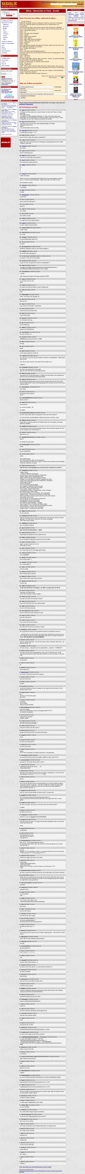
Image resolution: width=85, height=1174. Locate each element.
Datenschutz (68, 2)
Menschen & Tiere (7, 22)
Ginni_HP (24, 130)
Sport (3, 47)
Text (14, 14)
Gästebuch (49, 2)
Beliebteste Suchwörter (68, 5)
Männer (5, 37)
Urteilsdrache (25, 194)
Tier (23, 160)
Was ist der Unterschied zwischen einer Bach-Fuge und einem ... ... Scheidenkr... (9, 106)
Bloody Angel (24, 672)
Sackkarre (77, 14)
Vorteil (82, 14)
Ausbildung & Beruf (7, 21)
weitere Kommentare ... (7, 134)
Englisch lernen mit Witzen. (76, 36)
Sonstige (4, 52)
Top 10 (4, 62)
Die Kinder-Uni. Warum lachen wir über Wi (75, 72)
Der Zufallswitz (5, 90)
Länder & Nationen (7, 41)
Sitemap (74, 2)
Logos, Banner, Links (6, 92)
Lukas (23, 223)
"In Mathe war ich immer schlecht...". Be (76, 95)
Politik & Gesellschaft (8, 43)
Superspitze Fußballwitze (76, 84)
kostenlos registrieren (26, 104)
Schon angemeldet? (6, 83)
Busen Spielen (79, 12)
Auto (3, 45)
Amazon (76, 99)
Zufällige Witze (6, 58)
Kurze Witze (5, 60)
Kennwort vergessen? (6, 78)
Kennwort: (3, 73)
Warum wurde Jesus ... (9, 110)
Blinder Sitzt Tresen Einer (78, 18)
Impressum (61, 2)
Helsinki (69, 15)
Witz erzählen (6, 65)
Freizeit (4, 49)
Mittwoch (71, 14)
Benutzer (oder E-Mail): (7, 70)
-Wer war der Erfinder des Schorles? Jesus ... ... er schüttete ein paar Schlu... (8, 113)
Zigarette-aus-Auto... (6, 117)
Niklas (23, 165)
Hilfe (82, 2)
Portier (75, 20)
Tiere (4, 39)
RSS (79, 2)
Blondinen (6, 26)
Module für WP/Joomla (7, 91)
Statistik (55, 2)
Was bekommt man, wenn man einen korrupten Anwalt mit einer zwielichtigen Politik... (8, 130)
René (23, 155)
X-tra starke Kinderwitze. (76, 59)
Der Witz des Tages (6, 89)
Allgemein (6, 24)
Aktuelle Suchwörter (79, 5)
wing (23, 110)
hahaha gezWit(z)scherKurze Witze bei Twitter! (9, 96)
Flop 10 (4, 64)
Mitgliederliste (4, 84)
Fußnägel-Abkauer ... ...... (10, 118)
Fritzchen (6, 34)
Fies (4, 30)
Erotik (5, 28)
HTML (8, 14)
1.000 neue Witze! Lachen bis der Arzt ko (76, 48)
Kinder (5, 35)
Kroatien (69, 12)
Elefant (76, 16)
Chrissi (24, 146)
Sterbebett (70, 20)
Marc (23, 190)
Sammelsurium (6, 51)
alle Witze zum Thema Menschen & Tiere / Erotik (37, 1167)
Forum (43, 2)
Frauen (5, 32)
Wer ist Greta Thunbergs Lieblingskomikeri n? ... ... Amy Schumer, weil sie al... (8, 123)
